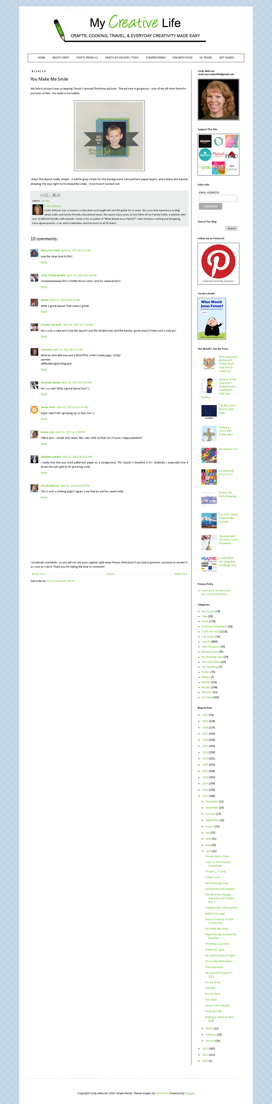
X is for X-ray (212, 982)
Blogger (189, 1093)
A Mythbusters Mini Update (221, 907)
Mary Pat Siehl (50, 250)
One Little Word (211, 662)
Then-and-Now (214, 967)
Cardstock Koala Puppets (220, 889)
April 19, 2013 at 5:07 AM (76, 250)
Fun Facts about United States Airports (228, 518)
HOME (41, 57)
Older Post (180, 574)
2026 (205, 715)
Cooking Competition (214, 626)
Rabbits (205, 682)
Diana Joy (47, 432)
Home (110, 574)
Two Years (211, 999)
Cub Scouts (208, 636)
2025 (205, 721)
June (209, 838)
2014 (205, 790)
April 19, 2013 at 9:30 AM (77, 382)
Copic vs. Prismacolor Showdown (218, 864)
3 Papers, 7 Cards (215, 871)
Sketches (206, 692)
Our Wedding (209, 667)
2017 (205, 771)
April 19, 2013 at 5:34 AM (81, 275)
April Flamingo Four (217, 883)
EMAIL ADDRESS (209, 192)
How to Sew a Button (217, 1005)
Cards (205, 621)
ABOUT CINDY (60, 57)
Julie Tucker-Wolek (53, 275)
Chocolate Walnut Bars (219, 961)
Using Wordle (213, 1011)
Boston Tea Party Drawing (227, 494)
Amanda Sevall (50, 382)
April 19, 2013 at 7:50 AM (78, 324)
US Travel (206, 697)
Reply (44, 262)
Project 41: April (214, 950)
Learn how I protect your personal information (216, 592)
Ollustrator (162, 1093)
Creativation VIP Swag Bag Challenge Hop (228, 562)
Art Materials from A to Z (226, 472)
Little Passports (210, 646)
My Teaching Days (212, 657)
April (209, 851)
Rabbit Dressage (215, 913)
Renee (45, 300)
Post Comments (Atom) (61, 581)
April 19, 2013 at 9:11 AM (68, 349)
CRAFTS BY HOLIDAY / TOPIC (122, 57)
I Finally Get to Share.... (218, 856)
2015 (205, 783)
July (208, 832)
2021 (205, 746)
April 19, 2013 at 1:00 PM (70, 432)
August (210, 826)
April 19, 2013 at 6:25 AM (65, 300)
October (211, 814)
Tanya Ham (48, 407)
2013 (205, 796)
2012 (205, 1048)
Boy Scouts (208, 611)
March (210, 1028)
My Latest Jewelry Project (220, 955)
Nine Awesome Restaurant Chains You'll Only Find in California (228, 364)
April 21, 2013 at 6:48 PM (75, 485)
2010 (205, 1061)
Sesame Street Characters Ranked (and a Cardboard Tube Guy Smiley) (219, 388)
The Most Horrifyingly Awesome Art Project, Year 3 (220, 898)
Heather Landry (51, 457)
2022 (205, 740)
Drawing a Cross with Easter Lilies (226, 431)
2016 (205, 777)
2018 (205, 764)
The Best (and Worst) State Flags (227, 409)
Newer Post (39, 574)
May (208, 845)
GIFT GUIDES (226, 57)
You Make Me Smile (216, 928)
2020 (205, 752)
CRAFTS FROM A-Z (87, 57)
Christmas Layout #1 (217, 944)
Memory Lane (209, 652)
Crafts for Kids (210, 631)
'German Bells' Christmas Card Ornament (228, 540)
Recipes (206, 687)
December (212, 801)
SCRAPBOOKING (156, 57)
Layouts (45, 201)
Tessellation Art (228, 449)
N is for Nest (212, 994)
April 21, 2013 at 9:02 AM (77, 457)
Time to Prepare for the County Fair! (219, 921)
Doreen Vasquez (51, 324)
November (212, 807)
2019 (205, 758)
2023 (205, 733)
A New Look (212, 877)
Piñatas (205, 677)
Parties (205, 672)
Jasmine (46, 349)
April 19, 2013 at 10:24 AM (72, 407)
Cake (204, 616)
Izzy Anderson (50, 485)
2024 (205, 727)
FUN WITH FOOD (183, 57)
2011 (205, 1055)
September (213, 820)
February (211, 1034)
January (210, 1041)
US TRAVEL (206, 57)
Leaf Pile (210, 988)
